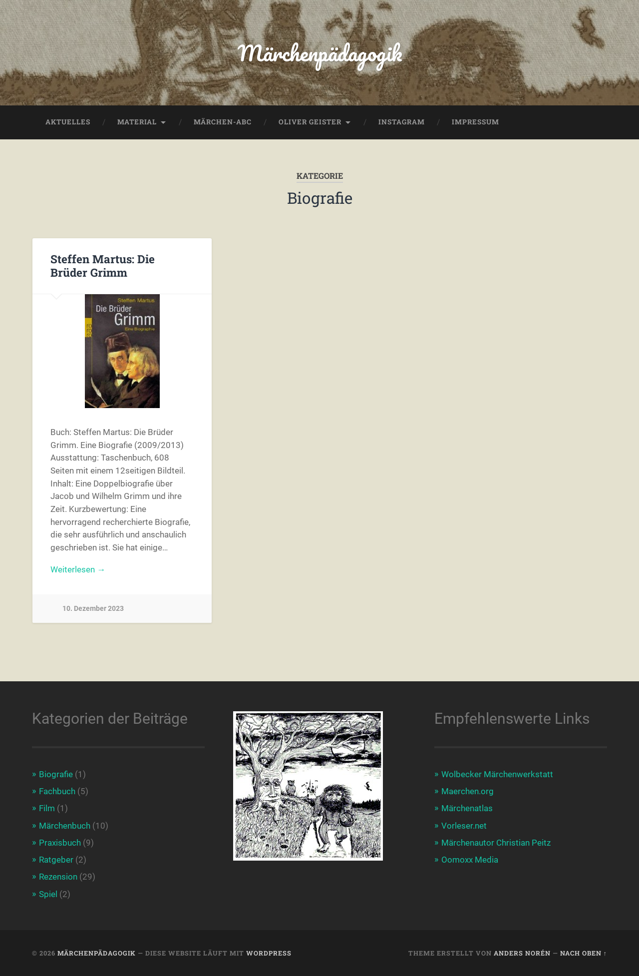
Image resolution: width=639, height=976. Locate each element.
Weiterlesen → (77, 569)
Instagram (401, 121)
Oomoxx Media (469, 860)
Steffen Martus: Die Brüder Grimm (102, 265)
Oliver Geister (310, 121)
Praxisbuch (60, 843)
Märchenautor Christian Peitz (496, 843)
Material (137, 121)
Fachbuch (57, 791)
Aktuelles (67, 121)
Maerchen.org (467, 791)
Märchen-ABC (223, 121)
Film (47, 808)
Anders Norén (522, 953)
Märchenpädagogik (320, 52)
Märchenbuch (64, 826)
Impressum (475, 121)
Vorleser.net (464, 826)
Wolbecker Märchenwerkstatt (497, 774)
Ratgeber (56, 860)
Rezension (58, 877)
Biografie (56, 774)
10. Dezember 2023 (93, 608)
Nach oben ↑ (583, 953)
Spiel (48, 894)
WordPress (269, 953)
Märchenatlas (467, 808)
